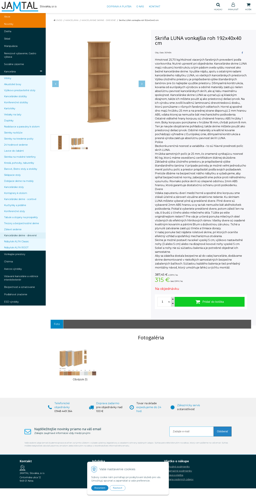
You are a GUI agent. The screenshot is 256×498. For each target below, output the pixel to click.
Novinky (8, 24)
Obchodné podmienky (177, 466)
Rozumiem (99, 488)
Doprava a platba (119, 6)
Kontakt (154, 6)
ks (169, 302)
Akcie (7, 16)
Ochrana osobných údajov (178, 479)
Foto (57, 324)
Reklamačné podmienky (178, 471)
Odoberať (222, 431)
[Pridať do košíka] (210, 302)
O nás (140, 6)
